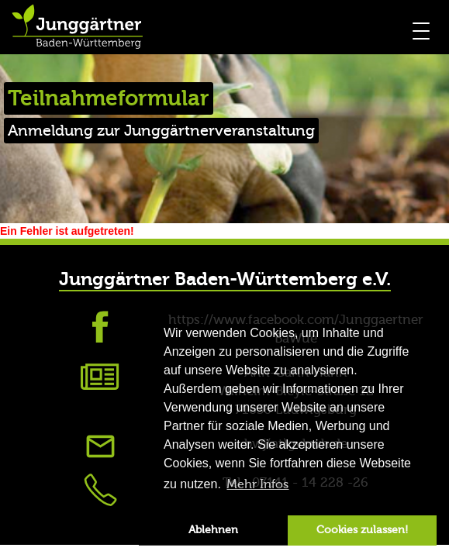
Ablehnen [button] (213, 529)
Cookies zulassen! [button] (362, 529)
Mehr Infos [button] (257, 484)
